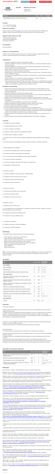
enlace (19, 30)
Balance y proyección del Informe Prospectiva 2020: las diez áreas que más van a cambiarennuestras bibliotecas (27, 417)
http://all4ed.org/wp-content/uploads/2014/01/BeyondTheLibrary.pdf (23, 465)
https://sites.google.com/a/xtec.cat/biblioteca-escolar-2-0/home (27, 373)
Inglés (28, 1)
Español (33, 1)
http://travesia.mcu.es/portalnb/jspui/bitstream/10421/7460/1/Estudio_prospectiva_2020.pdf (22, 416)
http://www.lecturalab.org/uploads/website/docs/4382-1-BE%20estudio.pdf (20, 452)
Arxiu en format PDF (45, 1)
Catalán (23, 1)
